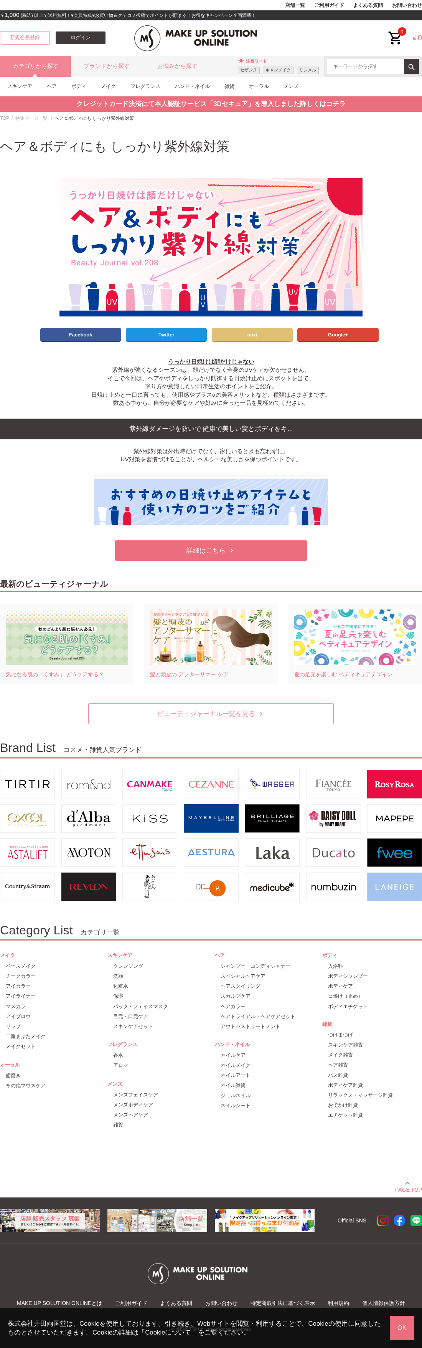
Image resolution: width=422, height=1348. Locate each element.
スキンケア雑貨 (345, 1045)
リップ (13, 1026)
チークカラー (21, 976)
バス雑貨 (338, 1075)
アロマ (120, 1065)
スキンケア (19, 86)
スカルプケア (236, 996)
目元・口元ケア (130, 1016)
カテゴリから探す (36, 66)
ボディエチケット (348, 1006)
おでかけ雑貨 (343, 1105)
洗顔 (118, 976)
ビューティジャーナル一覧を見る (211, 714)
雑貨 (229, 86)
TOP (4, 118)
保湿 (118, 996)
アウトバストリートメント (250, 1026)
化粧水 (120, 986)
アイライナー (21, 996)
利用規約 (338, 1303)
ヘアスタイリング (240, 986)
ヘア (52, 86)
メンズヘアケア (130, 1115)
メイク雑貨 (340, 1055)
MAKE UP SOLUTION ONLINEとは (59, 1303)
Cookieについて (168, 1332)
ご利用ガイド (329, 5)
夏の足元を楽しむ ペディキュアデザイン (343, 674)
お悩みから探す (177, 66)
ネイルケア (233, 1055)
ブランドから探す (107, 66)
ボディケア (340, 986)
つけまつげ (340, 1035)
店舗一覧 (295, 5)
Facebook (80, 335)
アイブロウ (18, 1016)
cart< (395, 32)
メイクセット (21, 1046)
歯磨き (13, 1075)
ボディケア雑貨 (345, 1085)
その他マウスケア (26, 1085)
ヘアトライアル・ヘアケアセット (258, 1016)
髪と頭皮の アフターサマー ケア (189, 674)
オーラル (259, 86)
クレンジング (128, 966)
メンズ (291, 86)
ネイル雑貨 (233, 1085)
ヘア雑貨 (338, 1065)
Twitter (166, 335)
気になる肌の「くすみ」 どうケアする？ (55, 674)
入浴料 (335, 966)
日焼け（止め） (345, 996)
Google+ (338, 335)
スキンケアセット (133, 1026)
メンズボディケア (133, 1105)
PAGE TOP (408, 1188)
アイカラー (18, 986)
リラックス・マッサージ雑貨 (360, 1095)
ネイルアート (236, 1075)
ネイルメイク (236, 1065)
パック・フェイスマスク (140, 1006)
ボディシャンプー (348, 976)
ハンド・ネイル (192, 86)
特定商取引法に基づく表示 (283, 1303)
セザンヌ (248, 70)
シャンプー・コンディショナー (255, 966)
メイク (108, 86)
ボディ (78, 86)
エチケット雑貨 (345, 1115)
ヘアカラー (233, 1006)
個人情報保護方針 (383, 1303)
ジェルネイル (236, 1095)
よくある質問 (368, 5)
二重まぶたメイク (26, 1036)
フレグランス (145, 86)
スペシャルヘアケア (243, 976)
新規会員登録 (25, 37)
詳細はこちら (211, 550)
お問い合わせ (407, 5)
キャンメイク (278, 70)
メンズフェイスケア (135, 1095)
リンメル (307, 70)
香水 (118, 1055)
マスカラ (16, 1006)
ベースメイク (21, 966)
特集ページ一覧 (31, 118)
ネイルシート (236, 1105)
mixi (252, 335)
